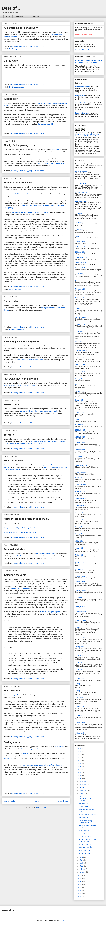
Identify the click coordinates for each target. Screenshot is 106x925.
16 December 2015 (81, 351)
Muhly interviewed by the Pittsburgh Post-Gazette (22, 528)
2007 (80, 894)
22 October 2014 (80, 484)
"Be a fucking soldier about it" (21, 27)
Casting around (12, 742)
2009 (80, 888)
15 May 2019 (79, 229)
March (82, 866)
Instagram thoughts (15, 575)
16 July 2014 (79, 534)
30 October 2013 (80, 620)
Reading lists (80, 95)
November (83, 784)
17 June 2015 (79, 391)
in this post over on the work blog (30, 360)
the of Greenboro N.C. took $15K (30, 212)
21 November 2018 (81, 262)
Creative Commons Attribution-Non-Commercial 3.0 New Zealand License (88, 135)
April (81, 863)
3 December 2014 (80, 472)
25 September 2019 (82, 192)
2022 (80, 754)
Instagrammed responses (45, 553)
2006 (80, 897)
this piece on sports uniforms (31, 749)
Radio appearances (16, 87)
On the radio (11, 60)
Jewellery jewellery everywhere (21, 341)
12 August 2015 (80, 372)
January (82, 872)
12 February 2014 (80, 590)
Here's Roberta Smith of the (20, 385)
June (81, 857)
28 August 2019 (80, 201)
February (83, 869)
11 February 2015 (80, 449)
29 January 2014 (80, 597)
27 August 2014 (80, 513)
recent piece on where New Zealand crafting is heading (42, 765)
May (81, 860)
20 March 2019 (80, 241)
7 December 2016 (80, 289)
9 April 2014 (79, 569)
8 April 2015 (79, 425)
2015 (80, 775)
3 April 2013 (79, 715)
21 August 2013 (80, 647)
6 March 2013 (79, 733)
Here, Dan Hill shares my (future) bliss (51, 163)
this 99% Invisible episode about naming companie (39, 411)
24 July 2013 (79, 662)
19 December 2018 (81, 257)
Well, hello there (13, 690)
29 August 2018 (80, 268)
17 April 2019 (79, 236)
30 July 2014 (79, 527)
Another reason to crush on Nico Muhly (26, 518)
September (83, 790)
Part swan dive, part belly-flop (21, 378)
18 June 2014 (79, 541)
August (82, 793)
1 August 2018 (79, 273)
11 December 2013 (81, 606)
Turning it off (11, 98)
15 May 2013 (79, 691)
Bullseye (26, 753)
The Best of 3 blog (81, 132)
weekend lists (8, 758)
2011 (80, 882)
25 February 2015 (80, 442)
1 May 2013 (79, 698)
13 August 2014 (80, 520)
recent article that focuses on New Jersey (20, 194)
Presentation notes (82, 113)
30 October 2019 (81, 171)
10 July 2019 (79, 213)
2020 (80, 760)
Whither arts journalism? (18, 182)
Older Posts (63, 801)
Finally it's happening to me (19, 145)
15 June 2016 (79, 342)
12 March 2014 (80, 581)
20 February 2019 (80, 247)
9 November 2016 (80, 298)
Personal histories (14, 549)
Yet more (9, 434)
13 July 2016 (79, 331)
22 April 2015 (79, 419)
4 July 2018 (78, 280)
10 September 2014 (81, 506)
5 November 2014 (80, 477)
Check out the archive (83, 50)
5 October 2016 (80, 308)
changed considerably (45, 124)
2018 (80, 766)
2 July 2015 (78, 384)
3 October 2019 (80, 183)
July (81, 796)
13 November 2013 (81, 611)
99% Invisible (59, 747)
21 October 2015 (80, 365)
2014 (80, 778)
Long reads (19, 16)
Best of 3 (11, 8)
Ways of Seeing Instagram (50, 612)
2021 (80, 757)
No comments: (39, 46)
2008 (80, 891)
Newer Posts (9, 801)
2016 (80, 772)
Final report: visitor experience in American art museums (88, 61)
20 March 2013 (80, 722)
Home (8, 16)
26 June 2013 (79, 678)
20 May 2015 (79, 412)
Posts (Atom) (41, 807)
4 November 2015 (80, 358)
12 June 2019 (79, 222)
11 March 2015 (80, 437)
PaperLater (55, 150)
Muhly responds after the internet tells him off (20, 532)
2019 (80, 763)
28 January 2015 (80, 456)
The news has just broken (13, 695)
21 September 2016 (81, 317)
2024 (80, 748)
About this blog (33, 16)
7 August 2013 (79, 655)
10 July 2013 (79, 669)
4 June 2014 (79, 548)
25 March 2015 (80, 430)
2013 (80, 876)
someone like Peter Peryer (20, 588)
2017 (80, 770)
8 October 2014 (80, 492)
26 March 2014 (80, 576)
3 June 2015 (79, 400)
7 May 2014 (79, 555)
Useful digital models (17, 49)
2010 (80, 885)
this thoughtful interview (25, 556)
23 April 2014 (79, 562)
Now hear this (11, 404)
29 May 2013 (79, 684)
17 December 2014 (81, 465)
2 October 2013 (80, 627)
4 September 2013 (81, 638)
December (83, 781)
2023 (80, 751)
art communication (16, 289)
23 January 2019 (80, 252)
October (82, 787)
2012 (80, 879)
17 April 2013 (79, 706)
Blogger (65, 920)
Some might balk (13, 460)
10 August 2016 (80, 324)
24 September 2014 (81, 499)
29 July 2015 (79, 379)
